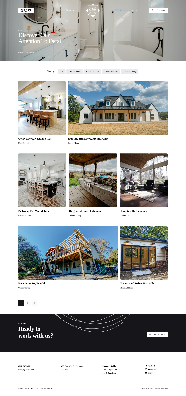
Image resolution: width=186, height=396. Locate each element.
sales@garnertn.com (26, 370)
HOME (20, 52)
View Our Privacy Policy (149, 388)
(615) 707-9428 (24, 366)
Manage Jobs (163, 388)
